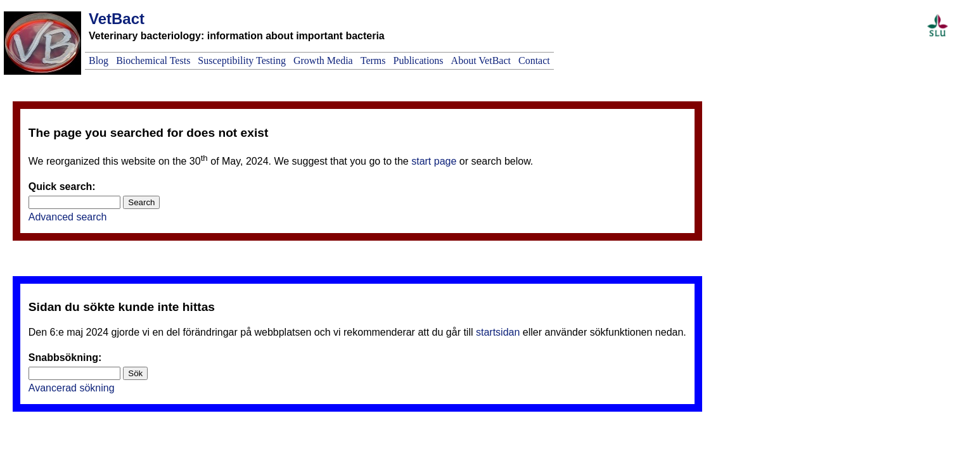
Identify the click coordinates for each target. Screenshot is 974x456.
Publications (418, 60)
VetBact (116, 18)
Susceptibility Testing (242, 60)
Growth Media (323, 60)
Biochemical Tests (153, 60)
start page (433, 161)
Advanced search (68, 217)
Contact (534, 60)
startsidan (498, 332)
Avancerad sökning (72, 388)
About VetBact (481, 60)
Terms (373, 60)
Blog (98, 60)
